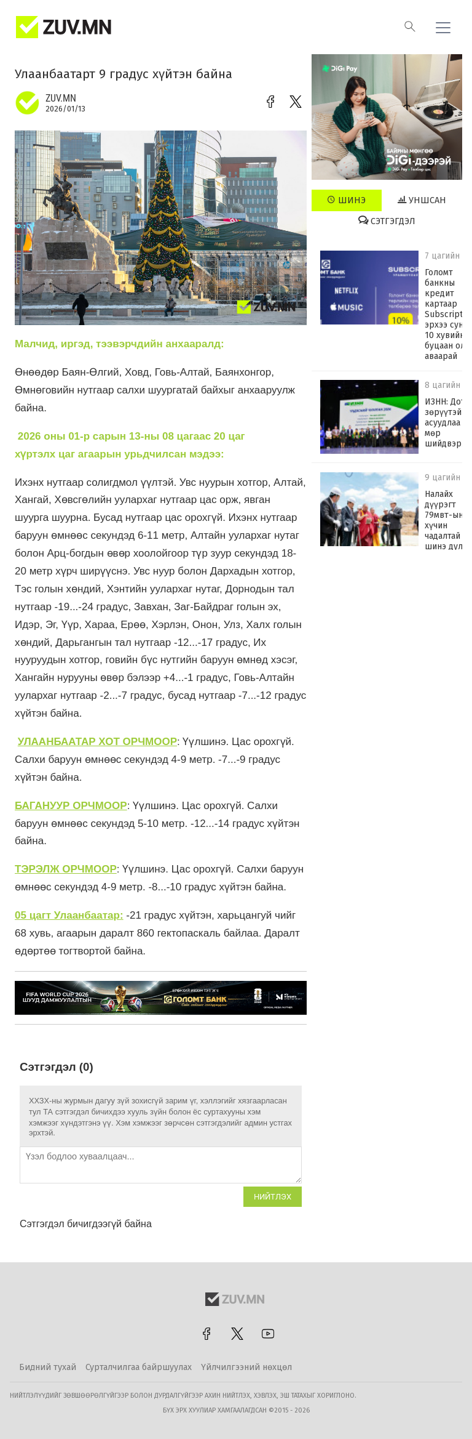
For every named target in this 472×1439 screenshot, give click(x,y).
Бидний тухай (47, 1367)
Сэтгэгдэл (386, 221)
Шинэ (346, 200)
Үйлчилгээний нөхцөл (246, 1367)
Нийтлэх (272, 1196)
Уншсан (422, 200)
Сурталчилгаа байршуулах (138, 1367)
